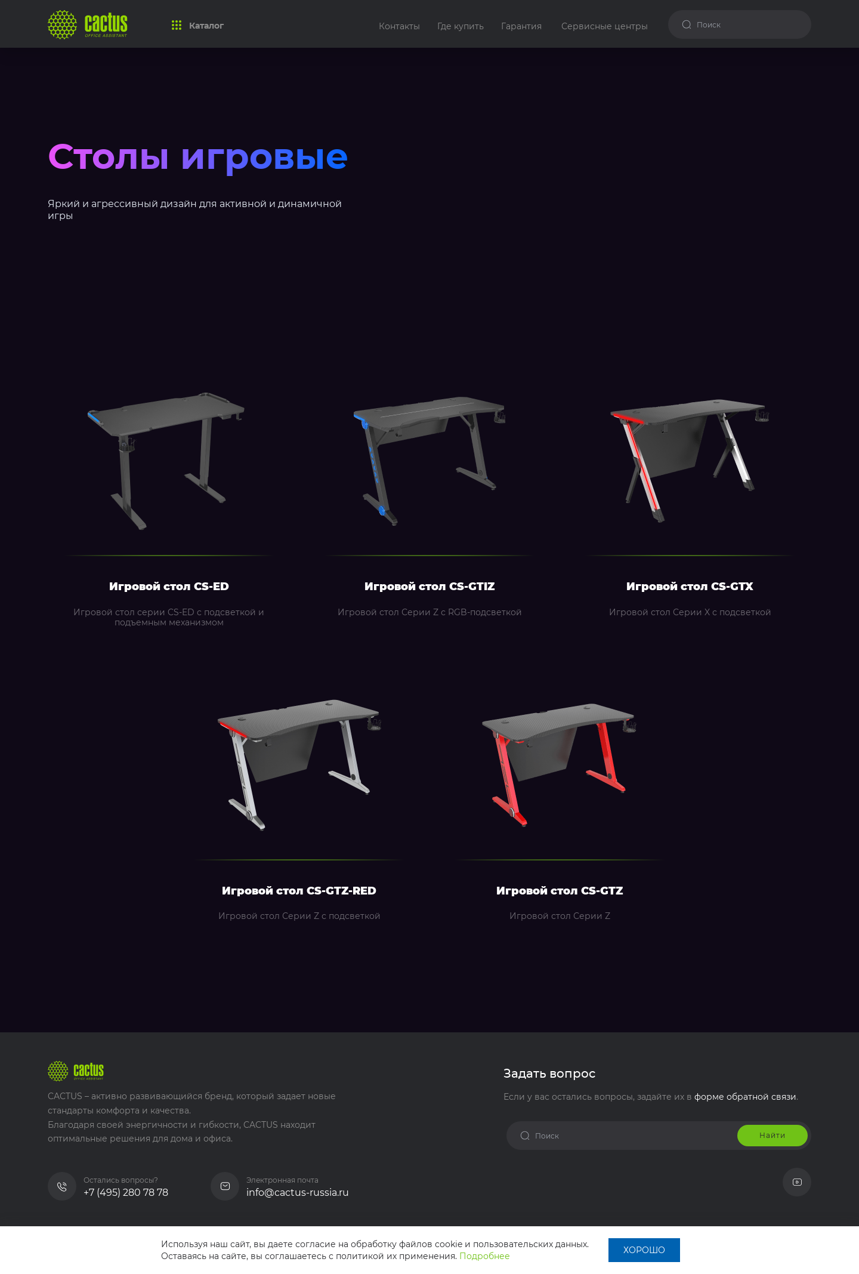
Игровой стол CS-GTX (689, 587)
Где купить (460, 26)
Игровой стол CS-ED (169, 587)
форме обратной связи (745, 1096)
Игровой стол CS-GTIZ (429, 587)
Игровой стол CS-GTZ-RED (299, 891)
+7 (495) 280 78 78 (126, 1192)
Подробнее (484, 1256)
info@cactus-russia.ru (297, 1192)
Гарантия (521, 26)
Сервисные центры (604, 26)
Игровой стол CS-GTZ (559, 891)
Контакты (399, 26)
